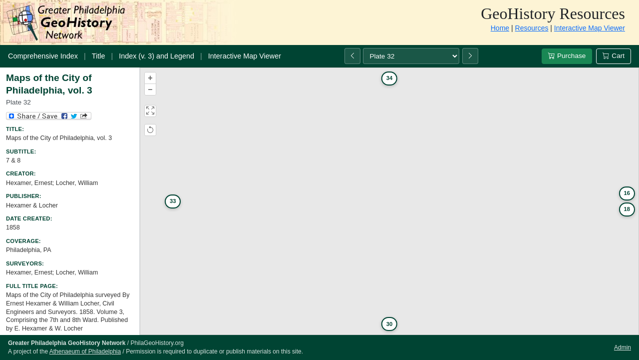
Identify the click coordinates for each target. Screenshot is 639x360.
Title (98, 56)
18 (627, 209)
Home (500, 28)
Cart (614, 56)
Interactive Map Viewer (589, 28)
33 (173, 201)
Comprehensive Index (43, 56)
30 (389, 324)
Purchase (567, 56)
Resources (532, 28)
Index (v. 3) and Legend (156, 56)
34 (389, 78)
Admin (622, 347)
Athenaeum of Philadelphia (85, 351)
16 (627, 193)
